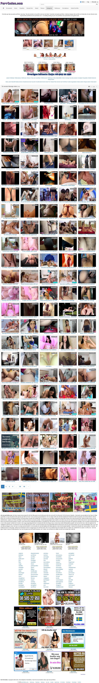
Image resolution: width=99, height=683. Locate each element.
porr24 (32, 558)
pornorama (59, 555)
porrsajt (46, 558)
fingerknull (71, 562)
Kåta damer (93, 81)
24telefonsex (72, 567)
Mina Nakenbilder (57, 78)
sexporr (58, 562)
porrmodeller (59, 569)
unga (20, 564)
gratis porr (21, 558)
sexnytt (21, 569)
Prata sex (33, 78)
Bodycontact (51, 79)
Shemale (94, 2)
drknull (45, 569)
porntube (46, 564)
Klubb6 (89, 78)
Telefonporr (50, 78)
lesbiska (21, 555)
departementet (35, 553)
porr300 (71, 580)
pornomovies (34, 574)
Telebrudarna (18, 78)
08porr (32, 569)
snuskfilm (58, 583)
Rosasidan (85, 78)
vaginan (21, 553)
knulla (57, 578)
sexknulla (58, 564)
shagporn (58, 585)
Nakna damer (80, 81)
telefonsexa (34, 576)
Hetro (83, 2)
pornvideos (47, 562)
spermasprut (59, 581)
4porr (20, 557)
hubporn (71, 583)
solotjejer (21, 567)
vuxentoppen (59, 580)
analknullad (59, 574)
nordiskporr (22, 587)
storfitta (21, 565)
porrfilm (33, 557)
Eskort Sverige (65, 78)
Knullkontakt (39, 81)
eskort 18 (71, 574)
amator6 (71, 564)
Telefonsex (24, 78)
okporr (45, 576)
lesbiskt (71, 558)
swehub (71, 569)
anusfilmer (59, 572)
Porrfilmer (65, 81)
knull (70, 565)
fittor (70, 560)
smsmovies (59, 558)
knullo (70, 581)
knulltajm (33, 560)
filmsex (33, 578)
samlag (33, 581)
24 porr (58, 576)
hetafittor (33, 562)
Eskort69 (13, 81)
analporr (71, 576)
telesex (21, 574)
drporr (32, 567)
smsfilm (58, 560)
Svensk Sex (59, 81)
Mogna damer (87, 81)
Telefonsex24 (44, 78)
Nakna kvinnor (19, 81)
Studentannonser (27, 81)
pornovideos (47, 567)
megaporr (46, 578)
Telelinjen (12, 78)
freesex (71, 587)
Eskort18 (94, 78)
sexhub (46, 555)
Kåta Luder (8, 81)
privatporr (33, 583)
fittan (45, 581)
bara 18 (58, 571)
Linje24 (8, 78)
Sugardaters (74, 81)
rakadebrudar (59, 587)
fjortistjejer (46, 580)
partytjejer (21, 585)
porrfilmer (33, 555)
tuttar (20, 571)
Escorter (34, 81)
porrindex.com (24, 682)
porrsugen (59, 567)
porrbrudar (71, 555)
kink (70, 578)
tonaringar (21, 572)
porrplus (46, 553)
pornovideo (34, 572)
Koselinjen (38, 78)
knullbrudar (34, 571)
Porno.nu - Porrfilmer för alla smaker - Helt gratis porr (49, 57)
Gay (88, 2)
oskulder (46, 572)
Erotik (43, 81)
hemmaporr (72, 585)
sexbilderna (22, 580)
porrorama (71, 572)
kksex (32, 564)
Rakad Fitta (53, 81)
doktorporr (46, 583)
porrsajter (46, 557)
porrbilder (46, 565)
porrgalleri (71, 553)
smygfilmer (22, 578)
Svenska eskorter (73, 78)
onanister (46, 574)
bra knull (46, 587)
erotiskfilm (59, 557)
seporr (32, 580)
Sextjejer (80, 78)
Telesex (28, 78)
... (16, 486)
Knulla (69, 81)
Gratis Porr (47, 81)
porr (70, 557)
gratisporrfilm (34, 565)
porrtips (71, 571)
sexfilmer (58, 565)
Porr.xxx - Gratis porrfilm (49, 59)
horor (57, 553)
